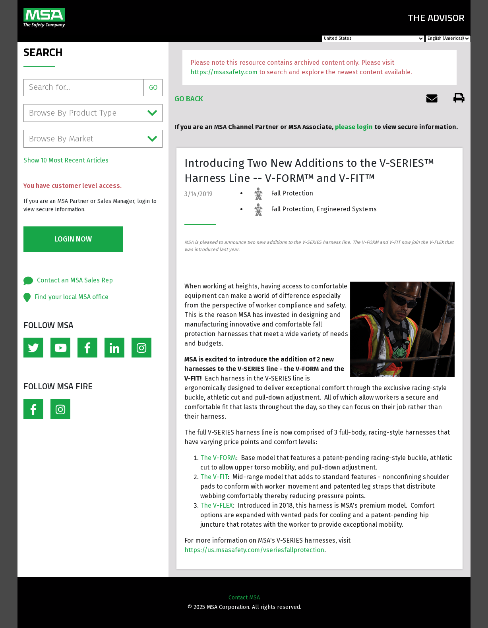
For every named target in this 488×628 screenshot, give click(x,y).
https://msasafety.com (224, 72)
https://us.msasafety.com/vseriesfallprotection (254, 550)
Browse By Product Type (93, 113)
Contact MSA (244, 597)
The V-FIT (214, 477)
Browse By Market (93, 139)
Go (153, 87)
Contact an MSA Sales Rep (75, 280)
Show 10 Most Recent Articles (65, 160)
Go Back (188, 99)
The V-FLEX (216, 505)
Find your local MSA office (71, 297)
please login (354, 127)
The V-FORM (218, 458)
